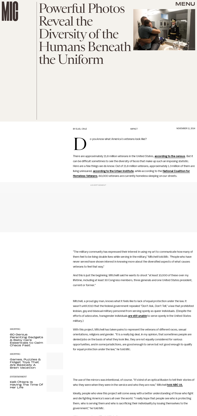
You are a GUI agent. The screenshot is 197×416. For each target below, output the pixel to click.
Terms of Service (52, 303)
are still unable (137, 315)
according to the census (170, 156)
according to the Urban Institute (113, 171)
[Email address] (36, 290)
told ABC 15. (175, 384)
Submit (55, 298)
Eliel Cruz (81, 129)
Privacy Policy (16, 304)
